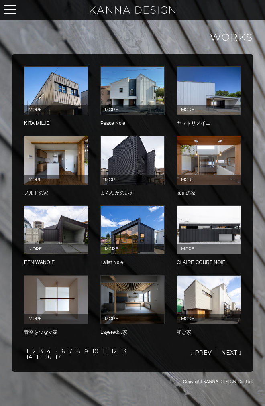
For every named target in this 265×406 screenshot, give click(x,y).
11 (104, 351)
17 (58, 357)
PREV (203, 352)
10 (95, 351)
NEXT (229, 352)
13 (123, 351)
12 (114, 351)
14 (29, 357)
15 (38, 357)
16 (48, 357)
